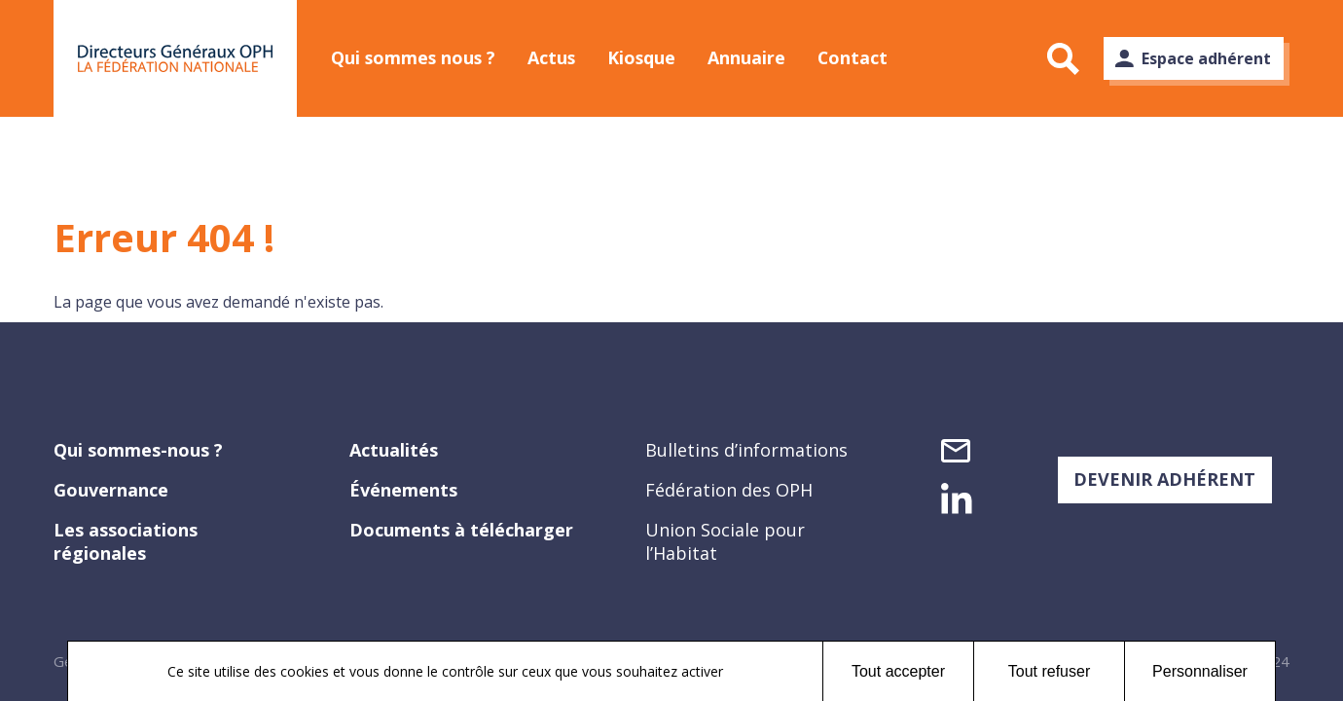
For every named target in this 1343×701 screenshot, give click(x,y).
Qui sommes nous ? (415, 57)
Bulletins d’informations (746, 449)
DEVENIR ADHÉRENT (1164, 479)
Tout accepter (898, 671)
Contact (870, 57)
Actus (558, 57)
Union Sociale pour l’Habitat (725, 541)
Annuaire (761, 57)
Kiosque (652, 57)
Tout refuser (1049, 671)
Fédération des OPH (729, 489)
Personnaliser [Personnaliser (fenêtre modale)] (1200, 671)
